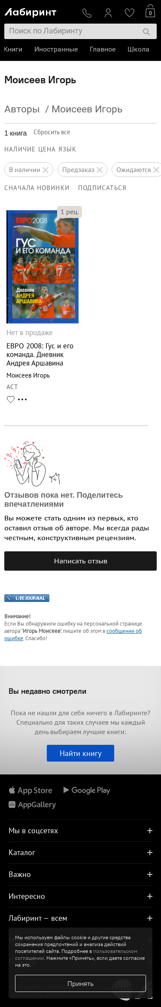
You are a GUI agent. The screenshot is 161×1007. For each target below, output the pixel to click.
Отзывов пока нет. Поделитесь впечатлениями (63, 499)
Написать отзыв (80, 560)
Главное (103, 49)
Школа (139, 49)
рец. (70, 211)
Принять (80, 983)
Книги (13, 49)
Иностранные (57, 49)
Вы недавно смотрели (47, 691)
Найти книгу (80, 753)
